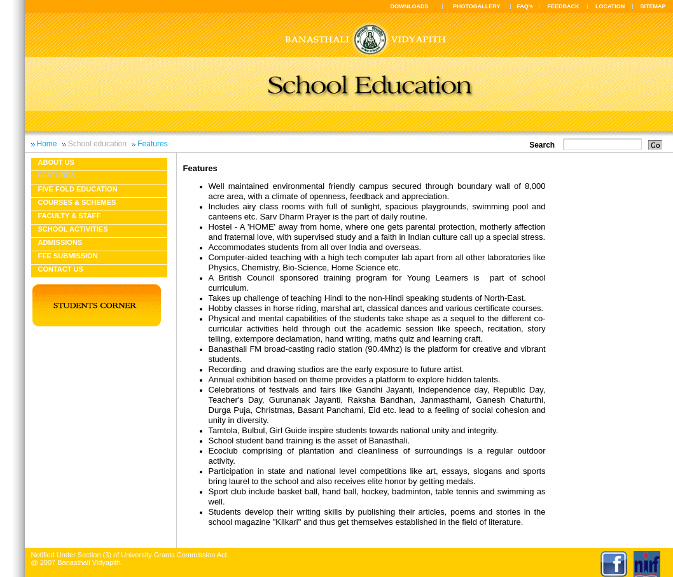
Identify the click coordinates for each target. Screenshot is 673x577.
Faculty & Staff (69, 215)
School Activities (73, 229)
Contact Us (60, 269)
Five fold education (78, 189)
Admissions (60, 242)
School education (97, 143)
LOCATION (610, 6)
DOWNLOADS (410, 6)
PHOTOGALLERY (477, 6)
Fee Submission (68, 256)
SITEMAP (652, 6)
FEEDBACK (563, 6)
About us (56, 162)
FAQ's (525, 6)
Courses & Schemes (77, 202)
